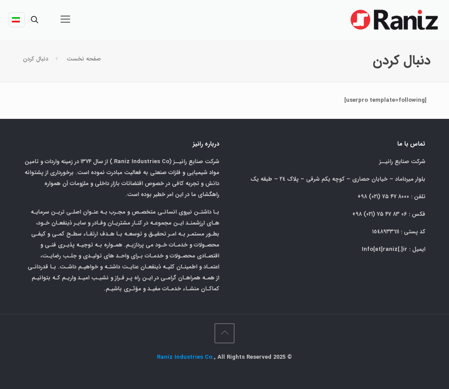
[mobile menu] (65, 19)
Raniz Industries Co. (185, 357)
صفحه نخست (84, 59)
